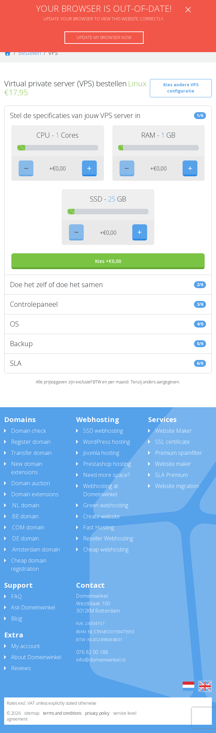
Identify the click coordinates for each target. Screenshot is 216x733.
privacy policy (97, 713)
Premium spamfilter (178, 453)
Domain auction (30, 483)
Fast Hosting (98, 527)
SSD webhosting (103, 430)
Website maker (173, 464)
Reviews (21, 668)
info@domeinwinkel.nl (100, 659)
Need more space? (106, 475)
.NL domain (25, 505)
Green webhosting (105, 505)
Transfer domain (31, 453)
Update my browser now (104, 37)
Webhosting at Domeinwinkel (100, 490)
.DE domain (25, 538)
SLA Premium (171, 475)
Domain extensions (35, 494)
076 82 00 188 (92, 652)
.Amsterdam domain (35, 549)
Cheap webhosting (105, 549)
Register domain (31, 442)
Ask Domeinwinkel (33, 607)
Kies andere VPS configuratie (180, 88)
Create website (101, 516)
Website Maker (173, 430)
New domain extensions (26, 468)
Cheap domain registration (29, 565)
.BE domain (25, 516)
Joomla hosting (101, 453)
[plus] (89, 168)
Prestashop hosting (107, 464)
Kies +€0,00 (108, 261)
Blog (16, 618)
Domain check (28, 430)
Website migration (177, 486)
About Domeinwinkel (36, 657)
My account (25, 646)
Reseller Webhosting (108, 538)
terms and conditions (62, 713)
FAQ (16, 596)
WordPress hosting (106, 442)
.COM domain (27, 527)
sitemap (31, 713)
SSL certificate (172, 442)
